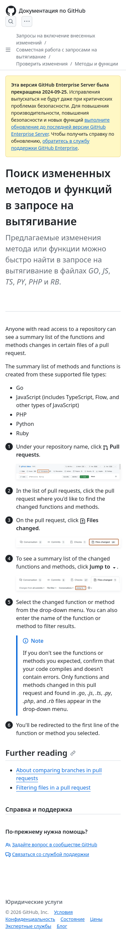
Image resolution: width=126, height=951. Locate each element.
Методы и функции (96, 64)
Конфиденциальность (30, 919)
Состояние (72, 919)
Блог (62, 926)
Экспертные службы (28, 926)
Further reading (40, 752)
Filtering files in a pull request (53, 787)
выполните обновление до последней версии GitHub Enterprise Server (60, 127)
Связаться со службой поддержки (47, 854)
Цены (96, 919)
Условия (63, 912)
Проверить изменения (42, 64)
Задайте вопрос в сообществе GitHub (51, 844)
